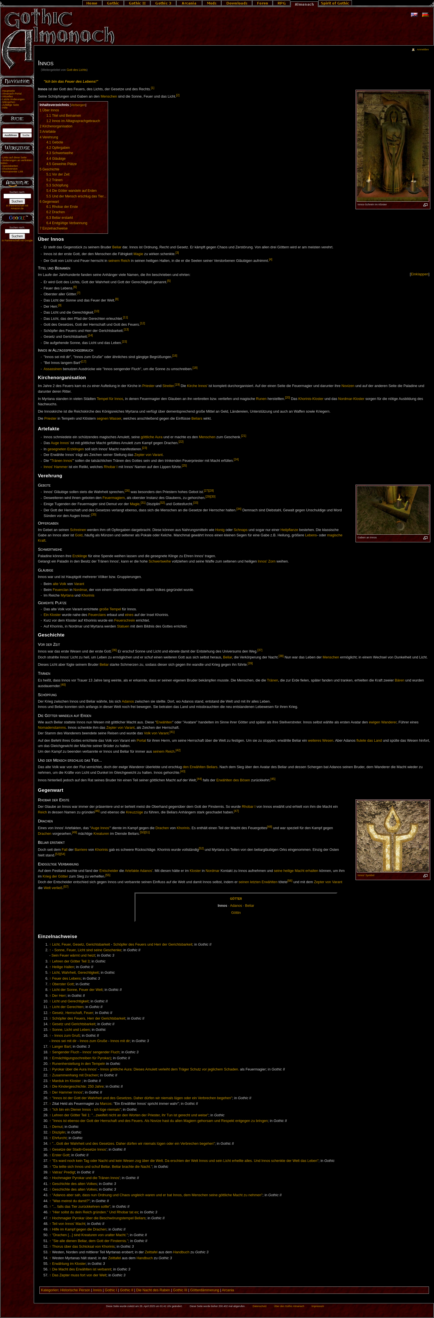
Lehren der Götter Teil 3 (70, 961)
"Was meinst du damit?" (71, 1201)
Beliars (197, 418)
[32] (162, 502)
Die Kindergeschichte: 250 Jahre (78, 1086)
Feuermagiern (113, 498)
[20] (287, 397)
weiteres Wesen (320, 741)
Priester (148, 386)
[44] (199, 779)
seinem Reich (119, 261)
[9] (59, 305)
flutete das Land (369, 741)
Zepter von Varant (148, 455)
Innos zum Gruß (67, 1036)
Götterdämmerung (204, 1290)
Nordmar (80, 590)
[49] (74, 832)
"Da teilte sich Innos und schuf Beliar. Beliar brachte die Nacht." (102, 1167)
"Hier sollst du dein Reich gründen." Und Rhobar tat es (95, 1212)
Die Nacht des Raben (153, 1290)
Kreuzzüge (134, 812)
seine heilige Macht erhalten (296, 871)
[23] (144, 447)
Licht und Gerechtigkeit (70, 1001)
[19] (177, 384)
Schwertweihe (160, 561)
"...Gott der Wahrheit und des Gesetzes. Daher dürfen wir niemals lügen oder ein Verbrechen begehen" (133, 1144)
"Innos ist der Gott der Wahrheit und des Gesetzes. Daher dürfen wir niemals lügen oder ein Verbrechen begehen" (142, 1098)
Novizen (347, 386)
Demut (57, 1127)
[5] (169, 280)
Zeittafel (151, 1252)
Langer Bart (61, 1047)
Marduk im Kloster (66, 1081)
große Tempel (110, 609)
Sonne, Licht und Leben (71, 1030)
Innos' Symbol (365, 875)
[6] (75, 287)
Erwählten (164, 722)
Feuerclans (97, 615)
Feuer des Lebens (66, 978)
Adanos (128, 701)
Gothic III (180, 1290)
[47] (236, 811)
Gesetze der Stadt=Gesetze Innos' (79, 1149)
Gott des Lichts (77, 69)
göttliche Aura (152, 437)
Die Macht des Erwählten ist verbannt (81, 1269)
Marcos (106, 1104)
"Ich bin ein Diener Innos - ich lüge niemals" (86, 1110)
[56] (290, 880)
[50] (142, 832)
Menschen (109, 96)
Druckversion (9, 168)
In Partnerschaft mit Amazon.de (17, 207)
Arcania (228, 1290)
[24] (236, 459)
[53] (57, 854)
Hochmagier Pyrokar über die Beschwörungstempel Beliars (98, 1218)
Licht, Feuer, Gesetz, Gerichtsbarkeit (81, 944)
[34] (238, 508)
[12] (142, 323)
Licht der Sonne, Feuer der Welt (77, 990)
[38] (281, 656)
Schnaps (241, 530)
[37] (259, 650)
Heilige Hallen (63, 967)
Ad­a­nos (236, 906)
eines (129, 615)
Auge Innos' (60, 443)
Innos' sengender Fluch (101, 1052)
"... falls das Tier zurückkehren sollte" (81, 1207)
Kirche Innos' (197, 386)
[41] (172, 732)
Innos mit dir (120, 1041)
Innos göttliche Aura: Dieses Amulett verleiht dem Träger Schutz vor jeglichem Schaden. (169, 1069)
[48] (269, 826)
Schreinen (78, 530)
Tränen (272, 680)
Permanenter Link (12, 171)
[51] (147, 832)
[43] (182, 771)
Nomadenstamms (52, 728)
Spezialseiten (10, 166)
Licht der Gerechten (67, 1007)
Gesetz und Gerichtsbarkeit (73, 1024)
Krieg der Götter (55, 876)
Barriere (81, 850)
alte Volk (59, 584)
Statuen (123, 626)
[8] (116, 299)
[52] (201, 848)
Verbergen (78, 105)
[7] (78, 292)
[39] (250, 663)
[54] (62, 854)
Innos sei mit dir (64, 1041)
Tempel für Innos (110, 399)
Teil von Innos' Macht (68, 1224)
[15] (124, 341)
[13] (126, 329)
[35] (93, 514)
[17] (83, 361)
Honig (219, 530)
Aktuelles (7, 96)
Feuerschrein (124, 620)
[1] (152, 87)
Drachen (162, 828)
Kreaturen (101, 834)
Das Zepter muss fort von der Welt (79, 1275)
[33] (195, 502)
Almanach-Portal (12, 93)
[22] (181, 441)
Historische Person (75, 1290)
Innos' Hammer (56, 467)
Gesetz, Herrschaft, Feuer (72, 1013)
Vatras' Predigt (63, 1172)
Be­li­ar (249, 906)
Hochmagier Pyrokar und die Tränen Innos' (86, 1178)
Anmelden (423, 49)
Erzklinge (79, 556)
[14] (90, 335)
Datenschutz (260, 1306)
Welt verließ (53, 888)
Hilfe (5, 107)
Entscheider (108, 871)
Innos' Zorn (267, 561)
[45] (273, 779)
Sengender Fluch (65, 1052)
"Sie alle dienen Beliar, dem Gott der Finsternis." (90, 1241)
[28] (211, 490)
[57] (65, 886)
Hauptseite (8, 90)
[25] (184, 465)
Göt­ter (236, 898)
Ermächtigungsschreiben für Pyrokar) (81, 1058)
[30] (212, 496)
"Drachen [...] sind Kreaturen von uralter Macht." (90, 1235)
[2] (177, 95)
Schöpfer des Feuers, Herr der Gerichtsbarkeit (88, 1018)
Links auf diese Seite (14, 157)
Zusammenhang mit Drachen (75, 1075)
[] (419, 274)
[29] (208, 496)
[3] (177, 252)
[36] (114, 650)
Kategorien (49, 1290)
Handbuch (181, 1252)
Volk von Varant (156, 733)
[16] (174, 355)
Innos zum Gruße (93, 1041)
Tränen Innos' (62, 461)
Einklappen (419, 274)
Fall (64, 850)
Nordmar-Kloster (351, 399)
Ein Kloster (52, 615)
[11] (125, 317)
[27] (206, 490)
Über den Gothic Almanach (289, 1306)
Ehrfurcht (59, 1138)
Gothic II (126, 1290)
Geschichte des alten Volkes (74, 1184)
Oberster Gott (63, 984)
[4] (270, 259)
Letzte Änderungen (13, 99)
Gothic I (111, 1290)
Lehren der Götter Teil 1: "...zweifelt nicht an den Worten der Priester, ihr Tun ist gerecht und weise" (130, 1115)
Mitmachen (8, 102)
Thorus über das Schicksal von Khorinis (83, 1247)
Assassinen (53, 369)
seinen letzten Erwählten (258, 882)
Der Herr (59, 996)
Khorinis (88, 595)
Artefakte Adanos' (139, 871)
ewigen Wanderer (382, 722)
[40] (63, 684)
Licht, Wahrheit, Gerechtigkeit (75, 973)
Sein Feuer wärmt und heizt (73, 955)
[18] (195, 367)
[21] (243, 435)
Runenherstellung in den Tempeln (78, 1064)
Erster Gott (60, 1155)
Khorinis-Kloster (311, 399)
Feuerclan (60, 590)
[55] (107, 875)
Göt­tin (236, 913)
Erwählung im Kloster (69, 1264)
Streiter (168, 386)
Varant (79, 584)
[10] (96, 311)
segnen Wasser (109, 418)
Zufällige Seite (10, 105)
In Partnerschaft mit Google (17, 240)
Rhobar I (111, 467)
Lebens (311, 535)
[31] (143, 502)
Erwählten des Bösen (233, 780)
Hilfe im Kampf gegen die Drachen (79, 1229)
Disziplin (58, 1132)
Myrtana (67, 595)
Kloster (195, 871)
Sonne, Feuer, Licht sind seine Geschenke (87, 950)
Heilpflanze (289, 530)
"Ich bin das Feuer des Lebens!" (71, 82)
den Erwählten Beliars (200, 767)
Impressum (317, 1306)
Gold (79, 535)
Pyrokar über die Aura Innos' (74, 1069)
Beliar (116, 247)
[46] (97, 811)
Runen (261, 399)
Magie (138, 254)
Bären (399, 680)
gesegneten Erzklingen (66, 449)
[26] (127, 490)
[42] (178, 750)
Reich (42, 812)
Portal (141, 741)
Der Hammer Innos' (67, 1092)
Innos (97, 1290)
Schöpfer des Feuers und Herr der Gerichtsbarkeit (152, 944)
